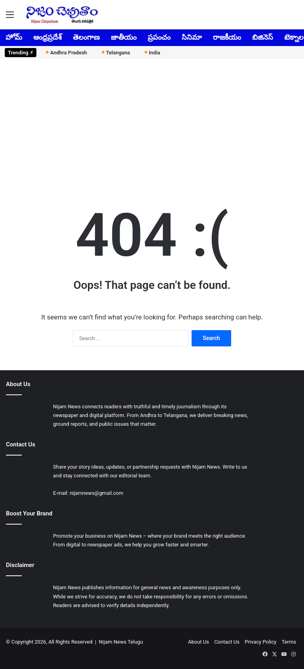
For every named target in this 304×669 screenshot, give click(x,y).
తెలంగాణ (86, 37)
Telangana (115, 53)
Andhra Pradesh (66, 53)
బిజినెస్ (262, 37)
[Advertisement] (152, 126)
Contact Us (226, 642)
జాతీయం (124, 37)
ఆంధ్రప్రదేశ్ (47, 37)
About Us (198, 642)
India (151, 53)
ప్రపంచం (159, 37)
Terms (288, 642)
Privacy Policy (260, 642)
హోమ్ (14, 37)
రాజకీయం (227, 37)
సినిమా (192, 37)
